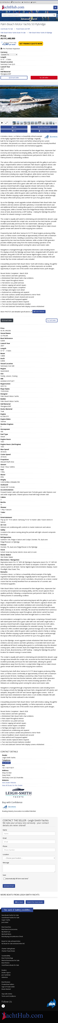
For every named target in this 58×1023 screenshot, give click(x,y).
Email (4, 838)
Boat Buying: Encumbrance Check (12, 936)
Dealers (4, 970)
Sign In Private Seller (8, 987)
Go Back (19, 902)
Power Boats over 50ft (23, 29)
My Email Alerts (6, 934)
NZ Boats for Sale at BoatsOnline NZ (13, 943)
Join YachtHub (6, 975)
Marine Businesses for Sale (10, 960)
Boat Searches (6, 927)
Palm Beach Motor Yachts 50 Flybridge (40, 33)
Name (5, 830)
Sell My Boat (5, 2)
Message (6, 863)
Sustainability (6, 956)
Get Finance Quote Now (30, 43)
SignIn (31, 2)
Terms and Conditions (9, 996)
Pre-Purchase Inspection (10, 49)
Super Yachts (6, 920)
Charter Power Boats (8, 951)
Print (14, 127)
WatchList (26, 2)
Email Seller (14, 78)
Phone (5, 846)
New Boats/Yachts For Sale (10, 915)
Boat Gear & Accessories (9, 929)
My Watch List (6, 932)
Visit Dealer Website (9, 783)
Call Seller (44, 78)
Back (14, 131)
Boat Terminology (7, 958)
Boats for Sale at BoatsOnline (11, 941)
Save (4, 875)
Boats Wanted (6, 989)
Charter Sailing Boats (8, 949)
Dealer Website (39, 311)
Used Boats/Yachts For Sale (10, 917)
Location (6, 854)
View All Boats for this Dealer (12, 785)
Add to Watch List (44, 127)
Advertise (5, 977)
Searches (16, 2)
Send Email (9, 886)
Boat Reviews (6, 982)
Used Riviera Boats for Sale (10, 965)
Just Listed (5, 922)
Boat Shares (5, 963)
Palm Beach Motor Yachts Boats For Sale (13, 33)
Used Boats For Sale (7, 29)
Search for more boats (35, 902)
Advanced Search (29, 19)
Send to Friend (44, 131)
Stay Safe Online (7, 994)
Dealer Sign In (6, 972)
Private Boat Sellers (8, 984)
